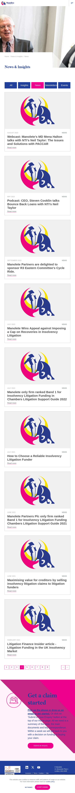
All (11, 85)
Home (7, 56)
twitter (32, 767)
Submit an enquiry (41, 746)
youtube (38, 767)
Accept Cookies (42, 787)
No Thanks (28, 787)
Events (64, 85)
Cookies (41, 773)
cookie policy (50, 781)
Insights (24, 85)
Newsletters (51, 85)
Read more (11, 148)
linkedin (26, 767)
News (38, 85)
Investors (28, 773)
